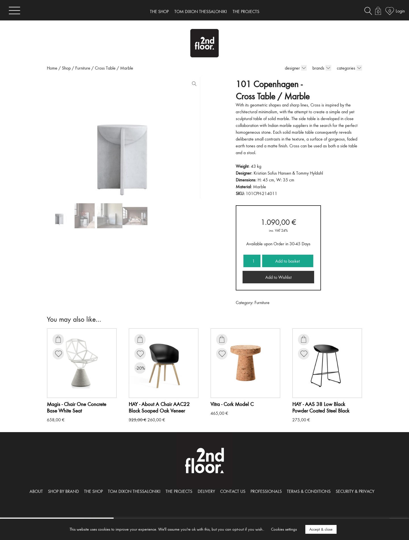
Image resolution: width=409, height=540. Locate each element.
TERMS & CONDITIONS (309, 491)
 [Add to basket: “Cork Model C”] (221, 339)
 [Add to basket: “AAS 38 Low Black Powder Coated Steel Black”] (303, 339)
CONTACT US (232, 491)
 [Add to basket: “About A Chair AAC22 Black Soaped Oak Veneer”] (140, 339)
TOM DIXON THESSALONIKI (200, 11)
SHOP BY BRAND (63, 491)
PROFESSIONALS (266, 491)
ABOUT (36, 491)
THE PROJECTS (246, 11)
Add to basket (287, 261)
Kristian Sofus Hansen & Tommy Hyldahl (288, 173)
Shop (66, 68)
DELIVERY (206, 491)
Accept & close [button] (321, 529)
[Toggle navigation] (14, 10)
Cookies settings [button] (284, 529)
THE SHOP (159, 11)
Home (52, 68)
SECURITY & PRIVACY (355, 491)
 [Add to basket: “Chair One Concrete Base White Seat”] (58, 339)
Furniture (82, 68)
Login (400, 11)
